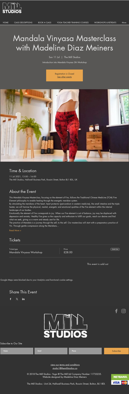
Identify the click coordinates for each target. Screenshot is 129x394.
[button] (23, 22)
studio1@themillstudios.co (65, 368)
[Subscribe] (116, 351)
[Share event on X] (17, 299)
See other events (64, 77)
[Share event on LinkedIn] (23, 299)
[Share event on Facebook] (10, 299)
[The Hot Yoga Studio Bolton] (116, 311)
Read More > (15, 230)
